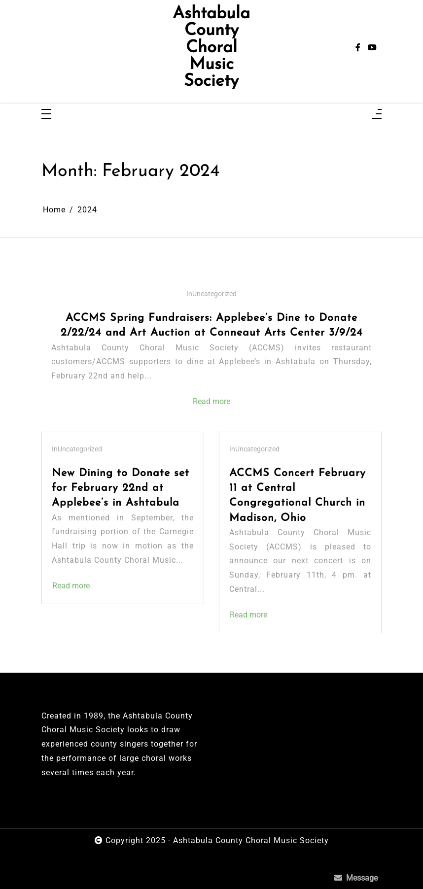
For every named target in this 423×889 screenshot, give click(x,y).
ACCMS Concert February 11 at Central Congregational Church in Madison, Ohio (297, 495)
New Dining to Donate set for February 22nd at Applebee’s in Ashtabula (120, 488)
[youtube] (372, 48)
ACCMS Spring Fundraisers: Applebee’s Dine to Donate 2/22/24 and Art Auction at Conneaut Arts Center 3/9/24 (212, 325)
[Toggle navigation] (46, 114)
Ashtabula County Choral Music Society (211, 48)
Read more (211, 401)
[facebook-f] (357, 48)
